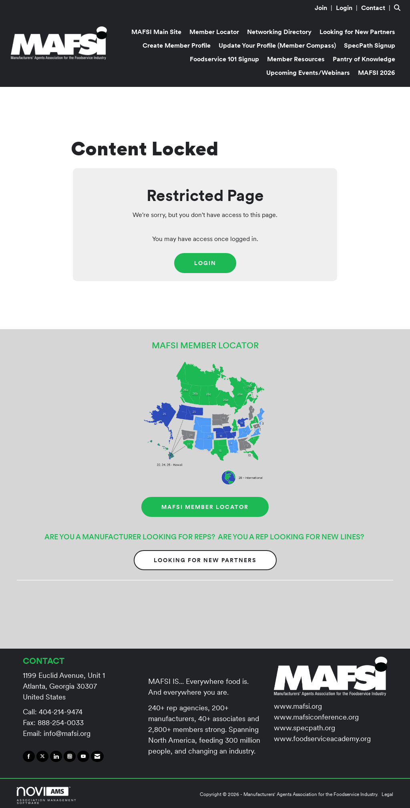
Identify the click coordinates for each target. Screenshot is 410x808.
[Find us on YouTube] (83, 756)
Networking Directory (279, 32)
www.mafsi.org (298, 706)
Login (205, 263)
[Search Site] (399, 8)
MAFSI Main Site (156, 32)
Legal (387, 794)
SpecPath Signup (369, 45)
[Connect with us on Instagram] (70, 756)
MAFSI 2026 (376, 72)
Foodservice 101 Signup (224, 59)
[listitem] (324, 8)
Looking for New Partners (357, 32)
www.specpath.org (304, 727)
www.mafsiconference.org (316, 717)
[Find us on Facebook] (29, 756)
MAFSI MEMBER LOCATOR (205, 507)
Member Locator (214, 32)
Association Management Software (47, 795)
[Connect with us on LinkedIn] (56, 756)
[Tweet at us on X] (42, 756)
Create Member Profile (177, 45)
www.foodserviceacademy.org (322, 738)
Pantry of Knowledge (364, 59)
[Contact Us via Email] (97, 756)
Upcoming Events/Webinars (308, 72)
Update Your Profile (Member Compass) (277, 45)
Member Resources (296, 59)
